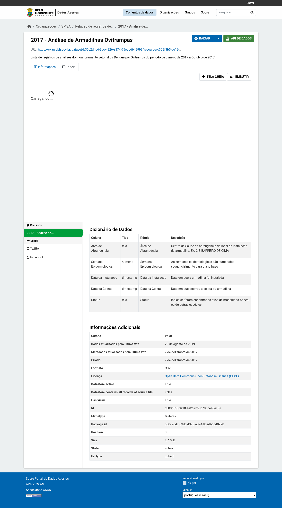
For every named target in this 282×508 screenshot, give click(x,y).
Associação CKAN (38, 490)
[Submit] (252, 12)
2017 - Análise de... (133, 26)
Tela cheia (213, 77)
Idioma (187, 490)
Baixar (202, 38)
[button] (217, 38)
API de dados (239, 38)
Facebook (35, 257)
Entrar (250, 2)
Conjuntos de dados (140, 12)
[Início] (29, 26)
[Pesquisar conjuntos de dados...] (236, 12)
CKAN (189, 483)
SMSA (65, 26)
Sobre (205, 12)
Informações (45, 67)
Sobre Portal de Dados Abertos (47, 478)
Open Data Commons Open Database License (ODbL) (202, 376)
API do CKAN (35, 484)
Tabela (68, 67)
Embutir (239, 77)
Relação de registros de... (94, 26)
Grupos (190, 12)
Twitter (33, 248)
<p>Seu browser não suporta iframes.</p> (141, 152)
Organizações (169, 12)
